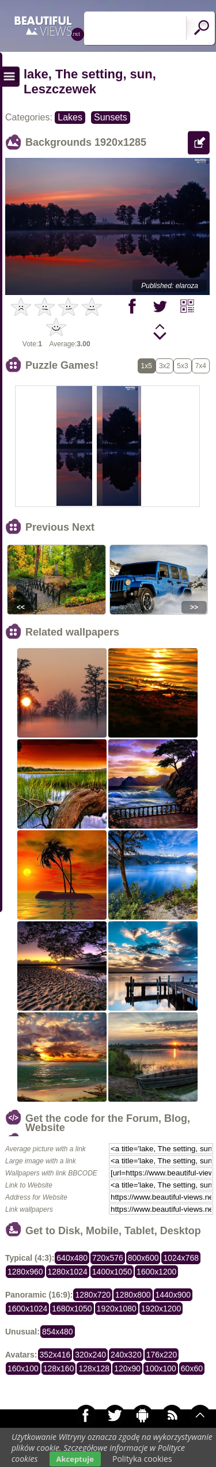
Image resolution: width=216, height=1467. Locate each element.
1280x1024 (68, 1271)
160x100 (23, 1368)
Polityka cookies (142, 1458)
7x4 (200, 366)
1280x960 (25, 1271)
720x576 (107, 1257)
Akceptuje (75, 1459)
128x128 (93, 1368)
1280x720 (93, 1294)
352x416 (55, 1354)
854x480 (57, 1331)
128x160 (58, 1368)
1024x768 (181, 1257)
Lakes (70, 117)
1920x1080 (117, 1308)
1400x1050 (112, 1271)
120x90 (127, 1368)
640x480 (72, 1257)
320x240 (90, 1354)
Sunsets (110, 117)
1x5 (146, 366)
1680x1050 (72, 1308)
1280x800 (133, 1294)
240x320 (126, 1354)
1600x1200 (156, 1271)
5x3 (182, 366)
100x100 (160, 1368)
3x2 (164, 366)
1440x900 (173, 1294)
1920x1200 (161, 1308)
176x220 (161, 1354)
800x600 (143, 1257)
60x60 (192, 1368)
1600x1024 (27, 1308)
